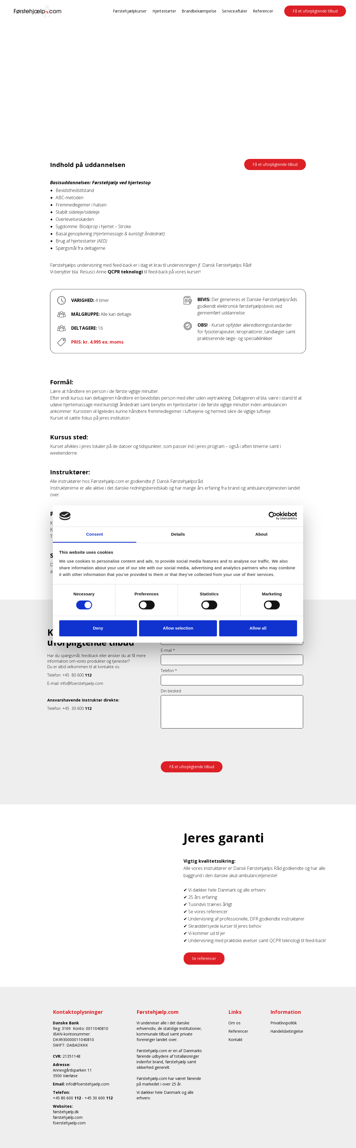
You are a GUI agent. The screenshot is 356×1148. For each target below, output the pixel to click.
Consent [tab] (94, 534)
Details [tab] (178, 534)
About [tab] (261, 534)
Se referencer (210, 958)
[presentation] (203, 742)
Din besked (171, 690)
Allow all (257, 628)
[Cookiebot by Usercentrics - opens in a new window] (272, 516)
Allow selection (178, 628)
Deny (98, 628)
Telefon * (169, 670)
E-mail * (168, 650)
